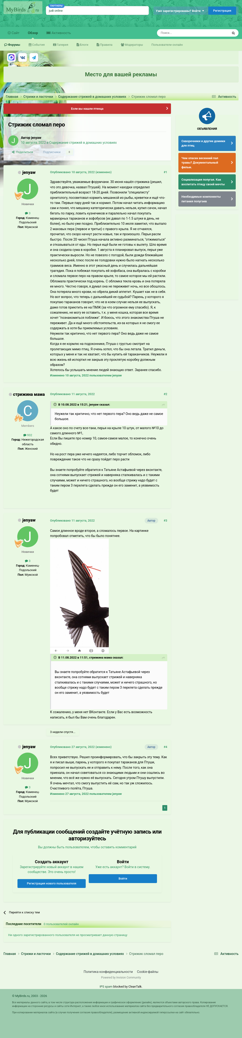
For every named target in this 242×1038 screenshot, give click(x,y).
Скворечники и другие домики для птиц (203, 143)
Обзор (33, 35)
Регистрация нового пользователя (51, 883)
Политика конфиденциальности (108, 972)
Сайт (15, 33)
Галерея (62, 44)
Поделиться (22, 152)
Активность (61, 33)
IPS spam (106, 986)
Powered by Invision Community (121, 977)
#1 (165, 172)
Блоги (83, 44)
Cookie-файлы (147, 972)
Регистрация (222, 10)
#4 (165, 747)
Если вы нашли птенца (87, 108)
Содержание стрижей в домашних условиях (83, 142)
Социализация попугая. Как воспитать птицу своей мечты (203, 182)
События (38, 44)
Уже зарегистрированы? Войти (180, 11)
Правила (105, 44)
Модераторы (133, 44)
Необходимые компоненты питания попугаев (201, 199)
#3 (165, 520)
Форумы (13, 44)
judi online (56, 10)
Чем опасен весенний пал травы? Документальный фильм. (199, 162)
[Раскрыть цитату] (55, 404)
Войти (123, 878)
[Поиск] (182, 33)
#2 (165, 394)
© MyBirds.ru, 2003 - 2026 (29, 996)
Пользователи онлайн (167, 44)
